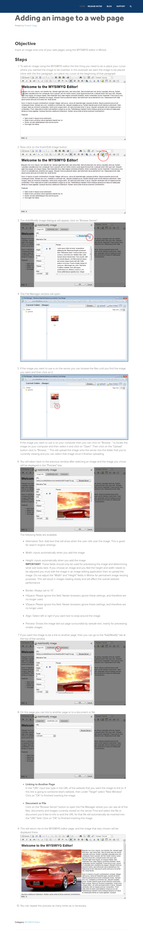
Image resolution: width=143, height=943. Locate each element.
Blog (109, 6)
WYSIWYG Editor (32, 922)
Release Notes (95, 6)
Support (120, 6)
